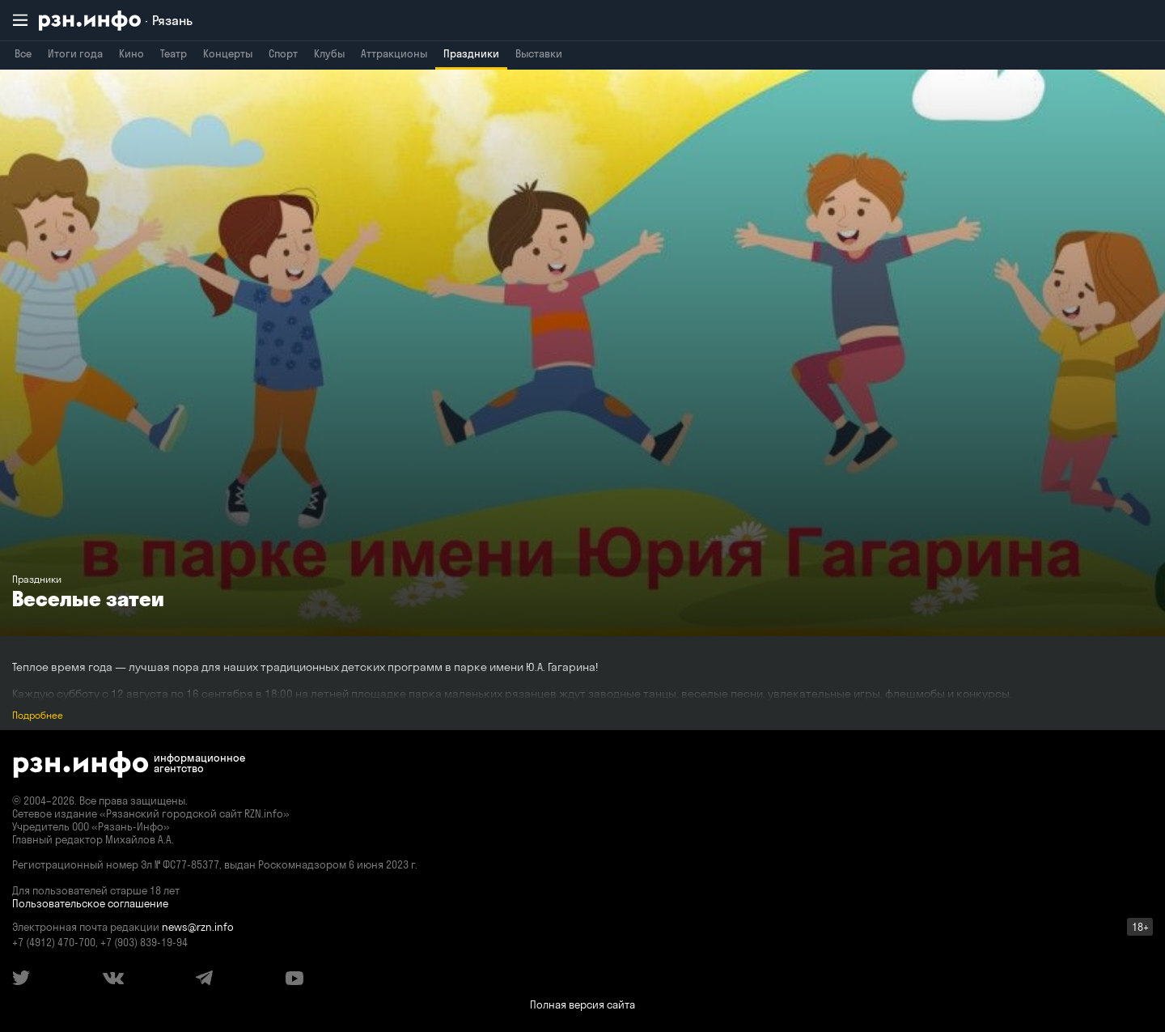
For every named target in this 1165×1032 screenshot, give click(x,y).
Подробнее (37, 715)
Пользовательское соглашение (90, 903)
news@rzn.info (198, 926)
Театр (173, 53)
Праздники (471, 53)
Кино (131, 53)
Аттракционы (394, 53)
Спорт (283, 53)
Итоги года (75, 53)
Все (23, 53)
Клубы (329, 53)
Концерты (227, 53)
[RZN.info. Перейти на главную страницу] (116, 21)
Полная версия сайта (582, 1004)
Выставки (538, 53)
